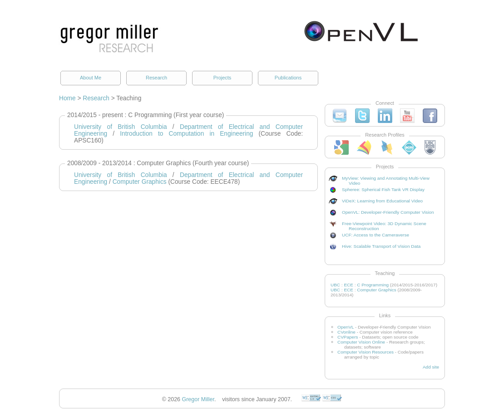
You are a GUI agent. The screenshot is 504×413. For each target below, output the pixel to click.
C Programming (373, 284)
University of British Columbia (120, 126)
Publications (288, 77)
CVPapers (347, 336)
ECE (348, 284)
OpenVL (345, 326)
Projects (222, 77)
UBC (335, 284)
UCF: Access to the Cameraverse (375, 234)
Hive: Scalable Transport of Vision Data (381, 246)
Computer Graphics (140, 181)
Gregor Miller (198, 399)
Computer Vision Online (361, 341)
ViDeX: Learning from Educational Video (382, 200)
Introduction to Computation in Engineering (186, 133)
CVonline (346, 331)
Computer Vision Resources (365, 351)
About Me (90, 77)
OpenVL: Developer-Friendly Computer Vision (388, 212)
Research (156, 77)
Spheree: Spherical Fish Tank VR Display (383, 189)
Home (67, 98)
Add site (431, 366)
